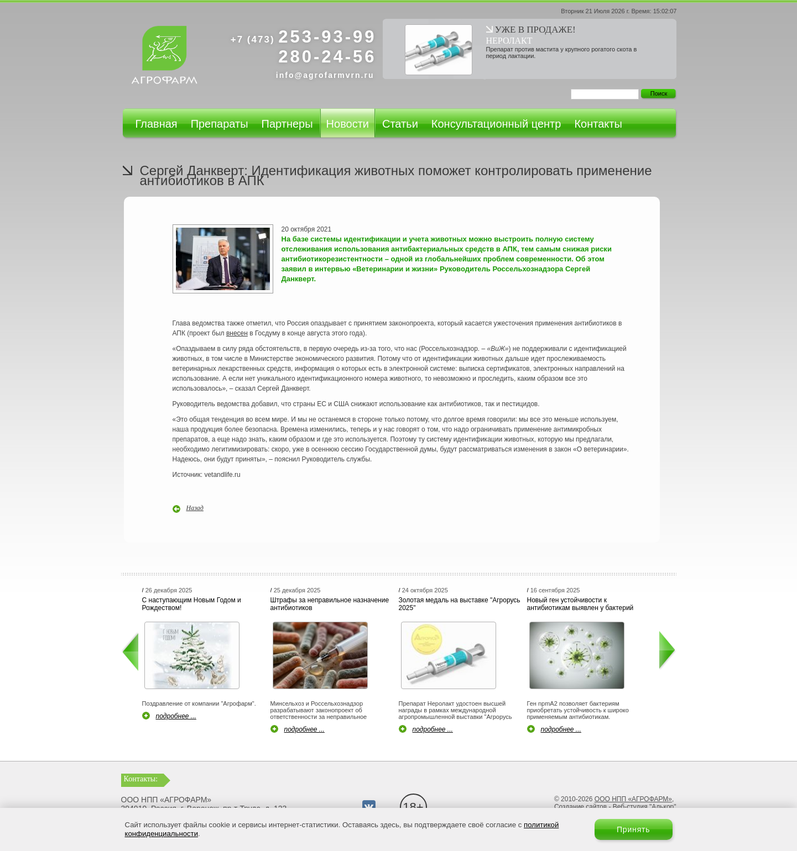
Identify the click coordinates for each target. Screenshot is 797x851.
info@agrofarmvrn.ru (325, 75)
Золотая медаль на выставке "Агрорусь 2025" (459, 604)
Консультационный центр (496, 124)
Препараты (219, 124)
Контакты (598, 124)
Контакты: (141, 779)
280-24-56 (327, 56)
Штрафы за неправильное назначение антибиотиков (329, 604)
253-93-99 (304, 36)
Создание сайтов (580, 807)
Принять (633, 829)
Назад (195, 508)
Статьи (400, 124)
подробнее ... (176, 716)
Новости (347, 124)
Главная (157, 124)
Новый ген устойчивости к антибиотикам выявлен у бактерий (580, 604)
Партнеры (287, 124)
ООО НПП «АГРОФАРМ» (633, 799)
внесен (237, 333)
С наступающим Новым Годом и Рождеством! (191, 604)
